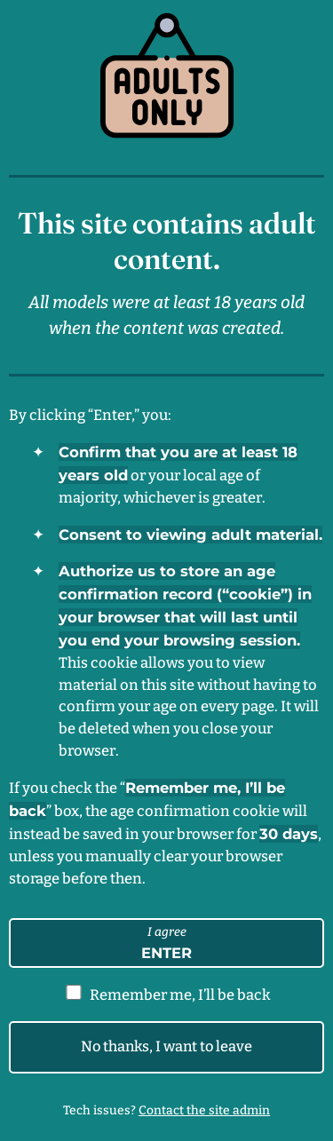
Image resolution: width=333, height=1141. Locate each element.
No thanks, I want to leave (166, 1046)
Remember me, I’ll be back (180, 994)
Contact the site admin (204, 1110)
